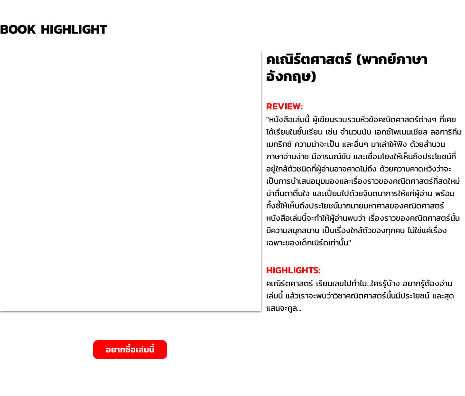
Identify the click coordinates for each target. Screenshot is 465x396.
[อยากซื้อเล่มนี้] (130, 349)
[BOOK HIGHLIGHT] (57, 29)
